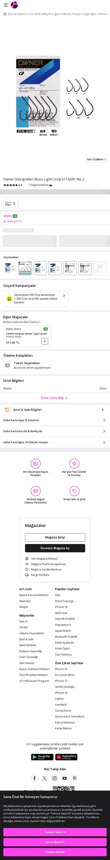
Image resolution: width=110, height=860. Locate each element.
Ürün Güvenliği (28, 657)
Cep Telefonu (63, 654)
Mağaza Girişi (55, 537)
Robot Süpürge (64, 601)
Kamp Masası (63, 728)
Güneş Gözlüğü (64, 686)
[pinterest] (74, 781)
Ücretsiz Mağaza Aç (55, 548)
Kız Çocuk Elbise (65, 675)
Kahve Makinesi (65, 722)
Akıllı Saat (61, 613)
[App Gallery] (66, 757)
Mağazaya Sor (12, 221)
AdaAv (7, 216)
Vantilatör (61, 704)
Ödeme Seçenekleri (31, 633)
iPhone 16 (61, 693)
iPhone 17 (61, 681)
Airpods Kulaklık (65, 619)
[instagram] (54, 781)
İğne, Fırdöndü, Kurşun (67, 14)
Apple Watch (63, 631)
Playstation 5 (63, 625)
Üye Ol (23, 621)
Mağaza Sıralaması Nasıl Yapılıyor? (21, 321)
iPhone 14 (61, 607)
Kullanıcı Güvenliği (30, 651)
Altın (57, 595)
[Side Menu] (5, 5)
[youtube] (64, 781)
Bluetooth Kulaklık (66, 636)
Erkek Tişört (62, 648)
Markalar (25, 601)
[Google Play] (42, 757)
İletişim (23, 607)
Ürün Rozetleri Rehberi (33, 675)
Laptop (59, 698)
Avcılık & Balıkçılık (40, 14)
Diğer (103, 388)
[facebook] (34, 781)
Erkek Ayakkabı (64, 642)
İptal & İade (26, 639)
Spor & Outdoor (17, 14)
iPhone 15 (61, 669)
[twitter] (44, 781)
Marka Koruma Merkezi (34, 595)
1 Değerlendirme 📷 (40, 185)
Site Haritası (26, 663)
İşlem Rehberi (27, 645)
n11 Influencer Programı (34, 681)
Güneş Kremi (63, 710)
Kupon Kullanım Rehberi (34, 669)
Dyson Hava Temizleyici (69, 716)
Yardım (23, 627)
